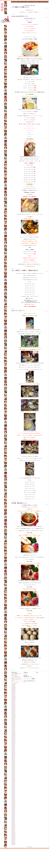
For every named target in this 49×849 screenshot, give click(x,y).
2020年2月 (13, 740)
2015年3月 (13, 785)
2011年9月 (13, 817)
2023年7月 (13, 709)
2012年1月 (13, 814)
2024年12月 (13, 696)
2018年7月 (13, 755)
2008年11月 (13, 843)
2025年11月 (13, 688)
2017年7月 (13, 764)
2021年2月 (13, 731)
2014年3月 (13, 794)
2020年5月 (13, 738)
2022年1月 (13, 723)
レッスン (20, 1)
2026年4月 (13, 684)
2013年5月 (13, 802)
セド (14, 14)
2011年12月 (13, 815)
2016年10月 (13, 771)
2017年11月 (13, 761)
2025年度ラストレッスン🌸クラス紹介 (16, 678)
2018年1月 (13, 759)
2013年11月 (13, 797)
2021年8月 (13, 727)
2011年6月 (13, 819)
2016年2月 (13, 777)
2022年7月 (13, 718)
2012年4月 (13, 812)
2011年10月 (13, 816)
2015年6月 (13, 783)
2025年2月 (13, 695)
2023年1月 (13, 714)
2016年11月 (13, 770)
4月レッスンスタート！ (18, 310)
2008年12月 (13, 842)
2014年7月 (13, 791)
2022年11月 (13, 715)
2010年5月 (13, 829)
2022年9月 (13, 717)
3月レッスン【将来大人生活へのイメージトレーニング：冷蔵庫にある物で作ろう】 (17, 677)
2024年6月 (13, 701)
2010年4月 (13, 830)
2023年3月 (13, 712)
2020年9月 (13, 735)
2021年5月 (13, 729)
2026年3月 (13, 685)
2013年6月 (13, 801)
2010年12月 (13, 824)
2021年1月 (13, 732)
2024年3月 (13, 703)
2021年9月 (13, 726)
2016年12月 (13, 769)
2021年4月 (13, 730)
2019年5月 (13, 747)
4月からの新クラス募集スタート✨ (16, 682)
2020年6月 (13, 737)
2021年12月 (13, 724)
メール (46, 1)
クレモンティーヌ (2, 7)
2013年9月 (13, 799)
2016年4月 (13, 775)
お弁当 (16, 1)
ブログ (24, 1)
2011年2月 (13, 822)
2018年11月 (13, 752)
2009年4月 (13, 839)
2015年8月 (13, 781)
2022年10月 (13, 716)
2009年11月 (13, 834)
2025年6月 (13, 692)
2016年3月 (13, 776)
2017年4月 (13, 766)
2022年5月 (13, 720)
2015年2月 (13, 786)
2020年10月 (13, 734)
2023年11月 (13, 706)
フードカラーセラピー (35, 1)
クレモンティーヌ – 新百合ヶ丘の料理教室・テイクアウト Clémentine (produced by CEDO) (5, 20)
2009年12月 (13, 833)
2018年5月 (13, 756)
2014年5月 (13, 793)
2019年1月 (13, 750)
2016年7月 (13, 773)
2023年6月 (13, 710)
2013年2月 (13, 804)
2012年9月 (13, 808)
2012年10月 (13, 807)
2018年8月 (13, 754)
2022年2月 (13, 722)
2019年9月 (13, 744)
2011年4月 (13, 821)
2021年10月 (13, 725)
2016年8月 (13, 772)
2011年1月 (13, 823)
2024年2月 (13, 704)
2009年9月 (13, 835)
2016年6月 (13, 774)
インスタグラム (2, 4)
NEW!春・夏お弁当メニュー (19, 503)
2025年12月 (13, 687)
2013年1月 (13, 805)
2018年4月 (13, 757)
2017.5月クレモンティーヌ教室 (29, 36)
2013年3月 (13, 803)
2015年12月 (13, 778)
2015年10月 (13, 780)
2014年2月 (13, 795)
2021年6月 (13, 728)
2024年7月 (13, 700)
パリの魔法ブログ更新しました (20, 7)
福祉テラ (28, 1)
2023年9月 (13, 708)
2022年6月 (13, 719)
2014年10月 (13, 789)
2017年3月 (13, 767)
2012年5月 (13, 811)
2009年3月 (13, 840)
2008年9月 (13, 844)
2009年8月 (13, 836)
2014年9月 (13, 790)
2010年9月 (13, 826)
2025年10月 (13, 689)
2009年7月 (13, 837)
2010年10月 (13, 825)
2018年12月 (13, 751)
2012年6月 (13, 810)
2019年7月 (13, 746)
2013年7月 (13, 800)
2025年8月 (13, 690)
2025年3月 (13, 694)
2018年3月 (13, 758)
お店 (12, 1)
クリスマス (42, 1)
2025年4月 (13, 693)
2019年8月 (13, 745)
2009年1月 (13, 841)
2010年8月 (13, 827)
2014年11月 (13, 788)
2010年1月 (13, 832)
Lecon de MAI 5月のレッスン (20, 16)
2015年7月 (13, 782)
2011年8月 (13, 818)
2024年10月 (13, 698)
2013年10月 (13, 798)
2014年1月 (13, 796)
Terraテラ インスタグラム (2, 10)
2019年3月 (13, 749)
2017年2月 (13, 768)
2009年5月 (13, 838)
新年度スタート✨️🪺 (14, 675)
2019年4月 (13, 748)
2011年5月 (13, 820)
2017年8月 (13, 763)
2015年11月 (13, 779)
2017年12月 (13, 760)
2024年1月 (13, 705)
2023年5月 (13, 711)
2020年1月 (13, 741)
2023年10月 (13, 707)
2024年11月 (13, 697)
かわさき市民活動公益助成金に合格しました (17, 673)
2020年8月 (13, 736)
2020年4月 (13, 739)
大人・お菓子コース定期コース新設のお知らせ (25, 270)
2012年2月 (13, 813)
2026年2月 (13, 686)
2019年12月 (13, 742)
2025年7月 (13, 691)
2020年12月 (13, 733)
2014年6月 (13, 792)
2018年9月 (13, 753)
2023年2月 (13, 713)
